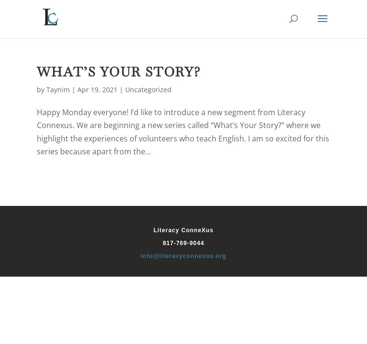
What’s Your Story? (119, 72)
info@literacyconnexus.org (183, 256)
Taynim (58, 89)
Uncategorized (148, 89)
